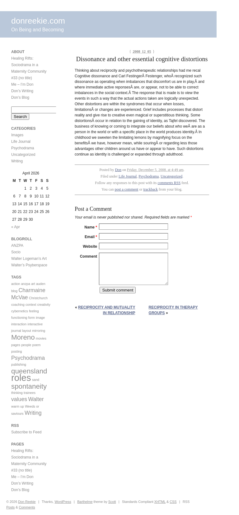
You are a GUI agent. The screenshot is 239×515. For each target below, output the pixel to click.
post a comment (126, 189)
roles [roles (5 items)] (21, 378)
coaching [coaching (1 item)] (18, 304)
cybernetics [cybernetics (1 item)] (19, 311)
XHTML (160, 502)
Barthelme (84, 502)
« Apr (15, 227)
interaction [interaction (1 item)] (18, 324)
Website (90, 246)
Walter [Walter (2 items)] (36, 399)
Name (90, 227)
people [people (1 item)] (26, 345)
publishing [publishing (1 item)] (18, 364)
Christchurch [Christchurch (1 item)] (38, 298)
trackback (150, 189)
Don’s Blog (20, 97)
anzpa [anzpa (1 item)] (25, 284)
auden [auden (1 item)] (40, 284)
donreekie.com (38, 20)
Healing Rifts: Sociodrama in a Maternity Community (28, 65)
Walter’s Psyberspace (29, 265)
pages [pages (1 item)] (15, 345)
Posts (10, 507)
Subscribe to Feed (26, 432)
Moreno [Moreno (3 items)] (23, 337)
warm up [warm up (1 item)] (17, 406)
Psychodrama (148, 176)
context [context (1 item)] (31, 304)
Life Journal (128, 176)
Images (17, 135)
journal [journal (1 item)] (16, 330)
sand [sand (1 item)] (35, 380)
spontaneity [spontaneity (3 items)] (29, 386)
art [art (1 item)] (33, 284)
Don (118, 170)
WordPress (62, 502)
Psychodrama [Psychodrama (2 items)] (28, 358)
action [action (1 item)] (15, 284)
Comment (88, 256)
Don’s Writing (22, 91)
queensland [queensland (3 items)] (29, 371)
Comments (27, 507)
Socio (16, 252)
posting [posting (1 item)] (16, 351)
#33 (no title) (21, 78)
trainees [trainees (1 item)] (29, 393)
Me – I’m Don (22, 84)
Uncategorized (171, 176)
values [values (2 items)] (19, 399)
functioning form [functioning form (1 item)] (23, 317)
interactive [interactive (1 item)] (35, 324)
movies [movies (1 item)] (41, 338)
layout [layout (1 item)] (26, 330)
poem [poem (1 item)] (36, 345)
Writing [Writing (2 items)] (33, 413)
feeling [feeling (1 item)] (34, 311)
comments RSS (169, 183)
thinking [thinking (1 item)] (17, 393)
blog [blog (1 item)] (14, 291)
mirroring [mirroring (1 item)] (38, 330)
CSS (173, 502)
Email (91, 237)
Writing (17, 161)
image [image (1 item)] (40, 317)
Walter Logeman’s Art (29, 258)
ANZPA (17, 245)
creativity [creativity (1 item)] (43, 304)
